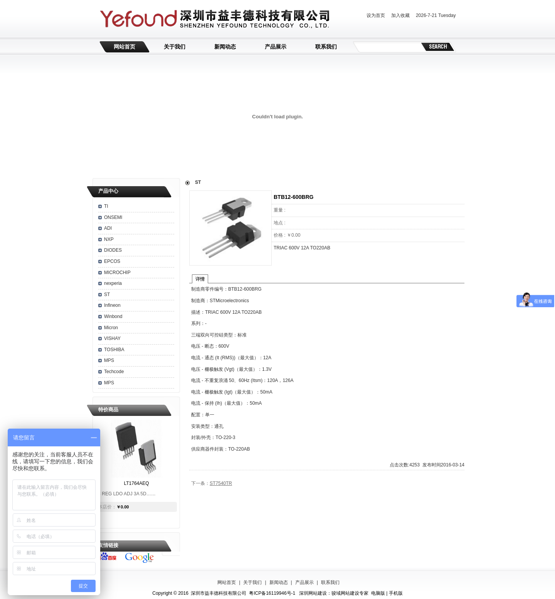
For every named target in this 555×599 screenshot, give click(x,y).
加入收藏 (400, 15)
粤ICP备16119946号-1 (272, 593)
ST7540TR (221, 483)
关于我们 (174, 47)
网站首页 (124, 47)
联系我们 (326, 47)
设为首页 (376, 15)
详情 (200, 279)
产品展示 (275, 47)
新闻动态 (225, 47)
